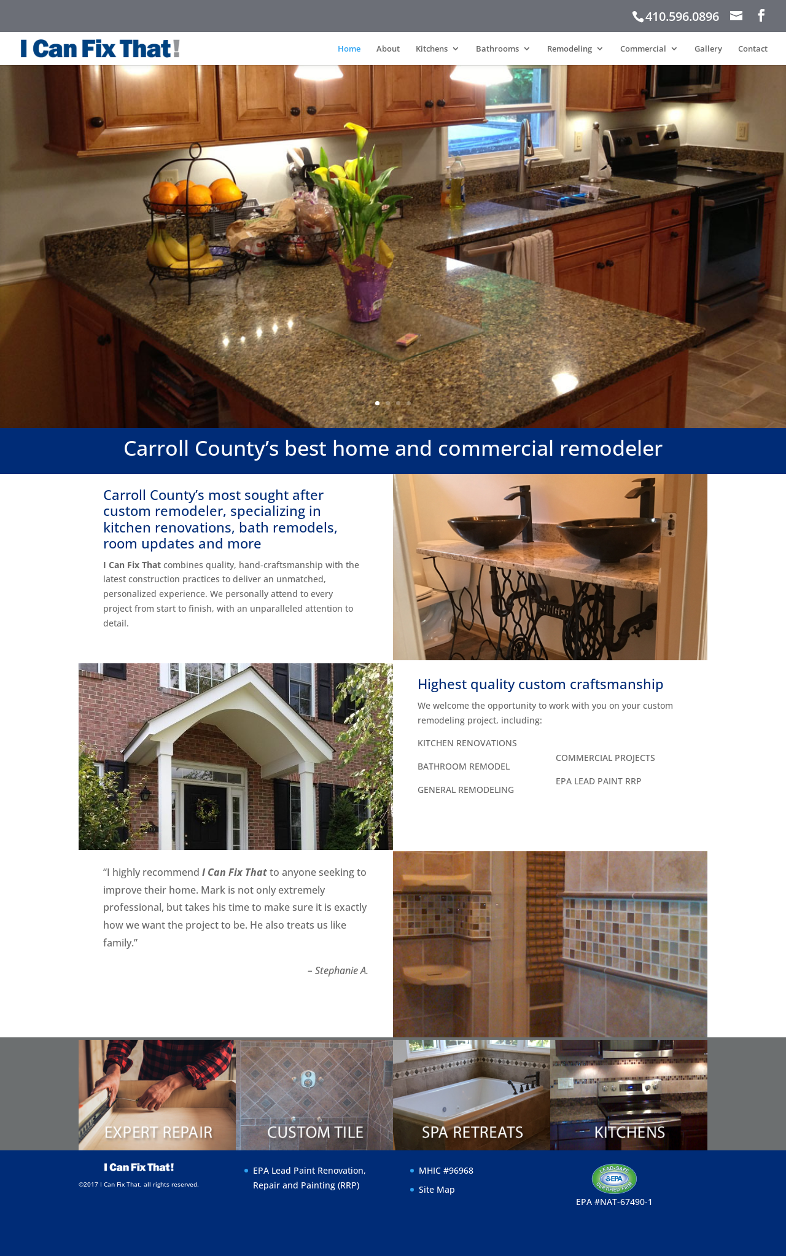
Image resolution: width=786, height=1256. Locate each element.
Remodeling (569, 49)
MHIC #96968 (446, 1170)
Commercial (643, 49)
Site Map (437, 1189)
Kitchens (432, 49)
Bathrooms (497, 49)
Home (349, 49)
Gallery (708, 49)
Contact (753, 49)
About (388, 49)
